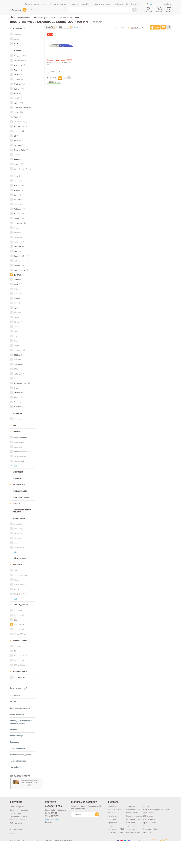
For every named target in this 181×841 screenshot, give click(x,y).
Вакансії (48, 817)
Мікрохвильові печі (151, 824)
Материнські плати (115, 828)
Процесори (112, 818)
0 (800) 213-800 (53, 801)
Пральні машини (149, 818)
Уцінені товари (16, 825)
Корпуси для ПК (132, 808)
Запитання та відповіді (19, 805)
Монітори (112, 815)
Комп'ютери (112, 811)
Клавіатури (130, 818)
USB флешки (148, 811)
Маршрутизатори (133, 821)
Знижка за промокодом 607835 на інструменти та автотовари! (59, 61)
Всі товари (16, 10)
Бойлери (146, 821)
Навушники (130, 824)
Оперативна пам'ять (134, 811)
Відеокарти (130, 802)
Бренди (13, 828)
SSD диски (112, 821)
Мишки (146, 802)
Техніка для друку (133, 815)
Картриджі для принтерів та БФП (156, 805)
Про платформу (16, 809)
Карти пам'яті (148, 808)
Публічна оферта (17, 818)
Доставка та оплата (17, 815)
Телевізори (112, 808)
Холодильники (149, 815)
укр (169, 4)
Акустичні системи (133, 828)
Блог (12, 822)
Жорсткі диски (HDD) (116, 824)
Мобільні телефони (115, 805)
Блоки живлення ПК (134, 805)
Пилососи (147, 828)
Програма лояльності (18, 812)
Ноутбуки (112, 802)
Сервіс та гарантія (17, 802)
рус (165, 4)
